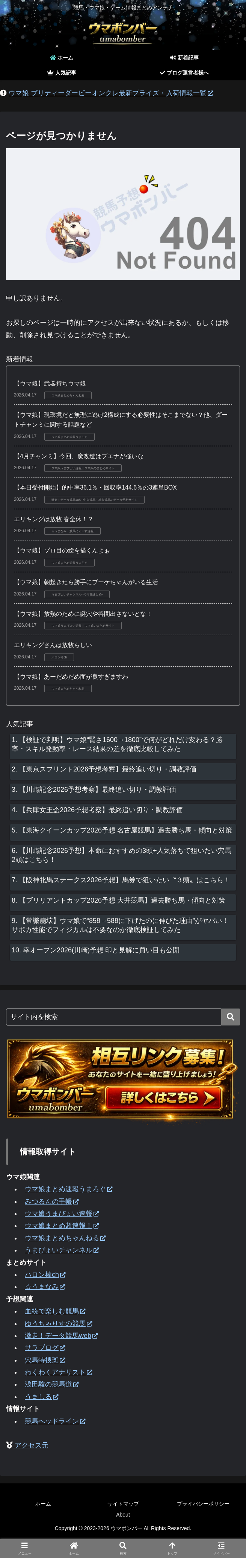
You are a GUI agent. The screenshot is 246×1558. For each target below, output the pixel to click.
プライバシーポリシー (203, 1504)
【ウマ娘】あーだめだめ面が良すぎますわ (71, 676)
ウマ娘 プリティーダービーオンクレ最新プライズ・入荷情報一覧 (111, 93)
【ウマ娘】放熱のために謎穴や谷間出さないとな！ (83, 614)
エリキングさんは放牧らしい (53, 645)
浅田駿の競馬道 (51, 1384)
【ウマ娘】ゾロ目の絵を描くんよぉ (62, 550)
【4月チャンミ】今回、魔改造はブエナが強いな (78, 456)
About (123, 1515)
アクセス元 (30, 1445)
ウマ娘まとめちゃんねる (65, 1238)
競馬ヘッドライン (55, 1421)
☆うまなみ (45, 1286)
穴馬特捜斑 (45, 1360)
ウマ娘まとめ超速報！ (62, 1225)
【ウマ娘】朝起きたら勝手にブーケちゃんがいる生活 (86, 582)
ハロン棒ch (45, 1274)
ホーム (43, 1504)
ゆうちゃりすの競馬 (58, 1323)
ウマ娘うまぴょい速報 (62, 1213)
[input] (123, 1017)
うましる (41, 1396)
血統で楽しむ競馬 (55, 1311)
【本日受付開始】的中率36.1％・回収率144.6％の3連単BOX (95, 487)
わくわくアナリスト (58, 1372)
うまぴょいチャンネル (62, 1250)
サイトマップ (123, 1504)
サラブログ (45, 1347)
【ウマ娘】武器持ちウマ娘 (50, 383)
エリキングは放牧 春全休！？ (54, 519)
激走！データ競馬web (61, 1335)
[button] (230, 1017)
